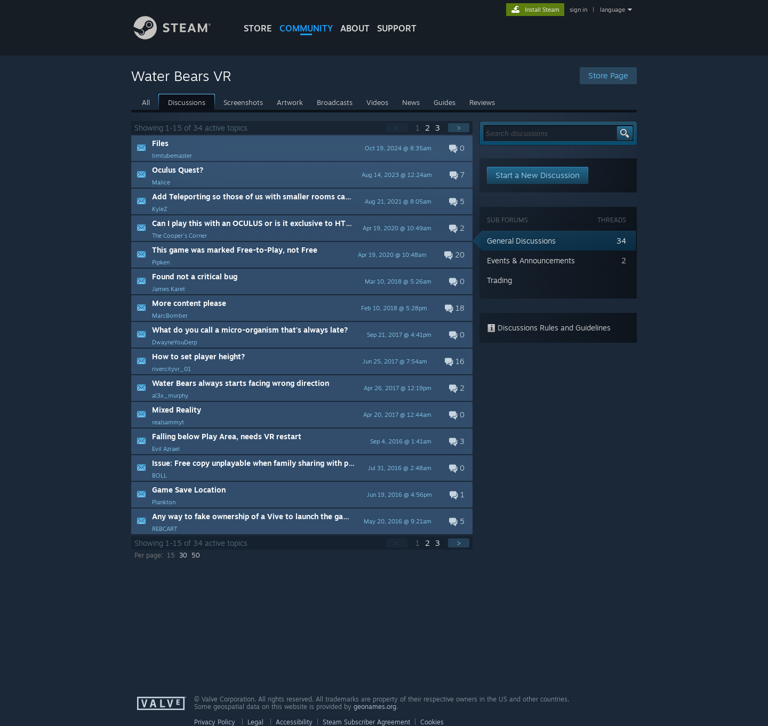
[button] (302, 148)
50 (195, 555)
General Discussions (521, 240)
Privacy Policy (214, 722)
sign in (578, 9)
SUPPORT (397, 28)
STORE (258, 28)
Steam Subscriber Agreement (366, 722)
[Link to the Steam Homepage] (180, 36)
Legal (255, 722)
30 (183, 555)
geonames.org (375, 707)
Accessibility (294, 722)
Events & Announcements (531, 260)
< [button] (397, 127)
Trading (499, 280)
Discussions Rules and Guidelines (549, 327)
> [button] (459, 127)
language (612, 9)
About (355, 28)
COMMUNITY (306, 28)
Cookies (432, 722)
